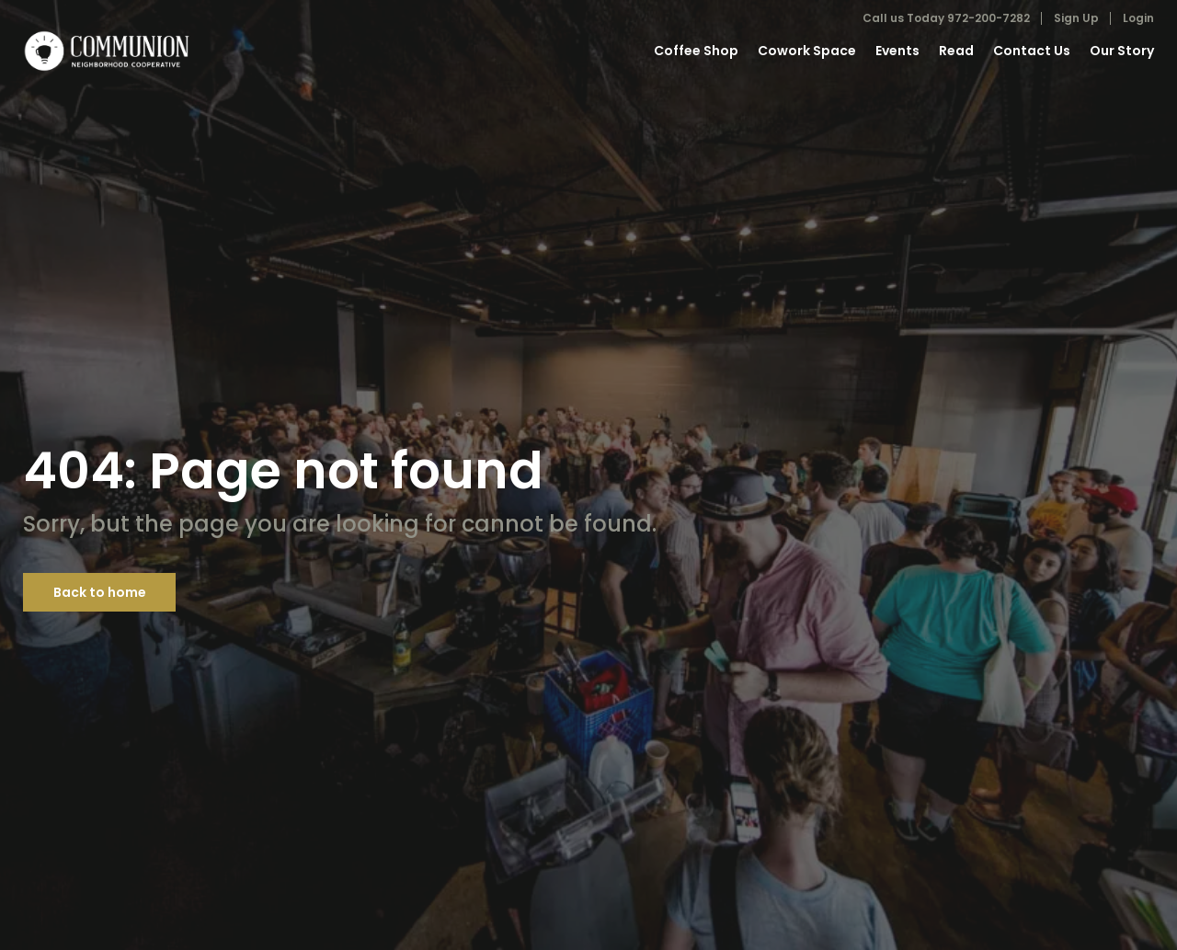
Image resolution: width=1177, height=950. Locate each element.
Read (956, 50)
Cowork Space (807, 50)
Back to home (99, 592)
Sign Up (1076, 18)
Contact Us (1031, 50)
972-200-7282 (988, 18)
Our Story (1122, 50)
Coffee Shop (696, 50)
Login (1138, 18)
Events (897, 50)
